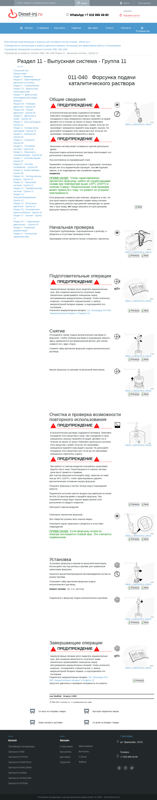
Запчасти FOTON (18, 756)
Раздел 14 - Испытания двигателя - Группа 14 (25, 205)
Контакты (126, 27)
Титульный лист (21, 70)
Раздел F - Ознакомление (26, 85)
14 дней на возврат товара (105, 722)
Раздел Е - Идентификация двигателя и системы (26, 81)
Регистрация (144, 3)
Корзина (128, 11)
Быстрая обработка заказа (105, 711)
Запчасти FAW (16, 751)
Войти (126, 3)
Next (138, 207)
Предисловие (20, 73)
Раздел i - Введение (23, 76)
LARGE (147, 124)
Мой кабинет (86, 746)
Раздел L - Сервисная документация (24, 229)
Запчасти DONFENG (19, 762)
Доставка (93, 27)
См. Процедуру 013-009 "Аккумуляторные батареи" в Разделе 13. (80, 312)
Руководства (142, 33)
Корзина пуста (132, 15)
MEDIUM (138, 124)
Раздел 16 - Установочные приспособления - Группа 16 (27, 211)
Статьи (109, 27)
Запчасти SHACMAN (20, 767)
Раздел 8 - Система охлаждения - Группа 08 (25, 166)
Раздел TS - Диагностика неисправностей (25, 90)
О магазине (43, 27)
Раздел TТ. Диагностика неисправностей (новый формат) (25, 97)
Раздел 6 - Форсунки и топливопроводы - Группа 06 (27, 154)
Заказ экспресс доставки (50, 722)
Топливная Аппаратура (21, 746)
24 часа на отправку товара (52, 711)
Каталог (26, 27)
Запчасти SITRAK (18, 783)
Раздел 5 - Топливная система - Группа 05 (24, 148)
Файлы (82, 761)
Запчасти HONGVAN (19, 778)
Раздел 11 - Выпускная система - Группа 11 (24, 184)
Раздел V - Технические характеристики (25, 235)
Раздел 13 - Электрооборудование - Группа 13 (25, 197)
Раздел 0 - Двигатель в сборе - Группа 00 (24, 117)
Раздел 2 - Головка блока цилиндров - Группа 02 (25, 129)
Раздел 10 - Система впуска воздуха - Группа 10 (27, 178)
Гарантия (76, 27)
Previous (133, 255)
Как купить (59, 27)
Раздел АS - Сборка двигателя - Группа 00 (24, 111)
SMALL (128, 124)
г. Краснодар (126, 736)
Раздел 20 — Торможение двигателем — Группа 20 (26, 223)
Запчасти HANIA (17, 772)
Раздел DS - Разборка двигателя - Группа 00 (24, 105)
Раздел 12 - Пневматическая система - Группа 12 (27, 190)
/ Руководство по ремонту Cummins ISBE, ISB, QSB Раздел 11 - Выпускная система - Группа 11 (51, 53)
